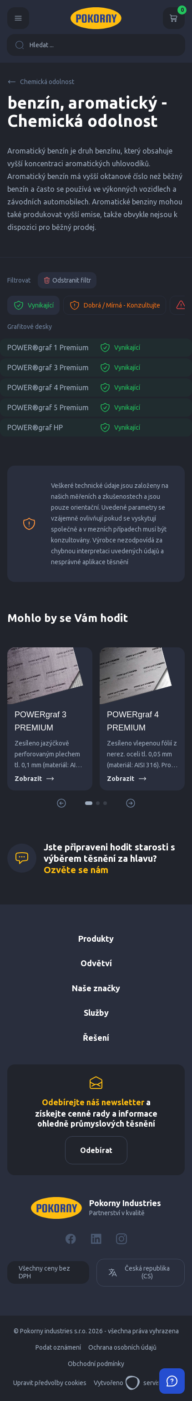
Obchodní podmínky (96, 1363)
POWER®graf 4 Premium (48, 387)
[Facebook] (70, 1238)
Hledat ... (34, 45)
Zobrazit (35, 778)
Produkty (96, 938)
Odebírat (96, 1150)
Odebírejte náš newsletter (93, 1102)
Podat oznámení (58, 1347)
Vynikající (33, 305)
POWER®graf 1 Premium (48, 347)
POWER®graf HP (35, 427)
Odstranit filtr (67, 280)
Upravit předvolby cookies (49, 1382)
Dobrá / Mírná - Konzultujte (114, 305)
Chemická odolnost (40, 81)
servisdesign (152, 1383)
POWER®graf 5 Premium (48, 407)
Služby (96, 1012)
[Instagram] (121, 1238)
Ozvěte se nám (76, 869)
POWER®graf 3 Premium (48, 367)
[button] (88, 803)
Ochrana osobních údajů (122, 1347)
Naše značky (96, 988)
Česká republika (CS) (139, 1272)
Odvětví (96, 963)
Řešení (96, 1037)
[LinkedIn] (96, 1238)
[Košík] (174, 18)
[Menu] (18, 18)
